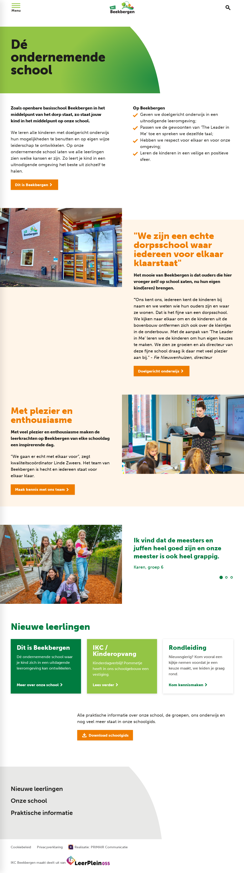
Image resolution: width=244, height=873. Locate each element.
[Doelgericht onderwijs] (161, 371)
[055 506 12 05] (179, 783)
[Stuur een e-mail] (181, 791)
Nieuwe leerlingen (37, 789)
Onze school (29, 800)
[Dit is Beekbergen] (34, 184)
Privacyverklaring (50, 847)
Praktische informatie (42, 813)
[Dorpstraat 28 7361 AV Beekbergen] (185, 801)
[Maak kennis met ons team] (43, 489)
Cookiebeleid (21, 847)
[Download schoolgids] (105, 735)
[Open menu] (16, 7)
